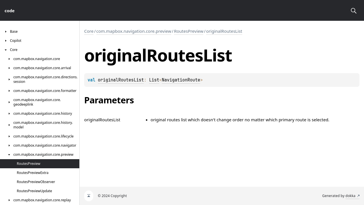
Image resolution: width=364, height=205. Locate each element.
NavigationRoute (181, 80)
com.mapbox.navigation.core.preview (133, 31)
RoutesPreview (188, 31)
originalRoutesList (224, 31)
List (154, 80)
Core (89, 31)
